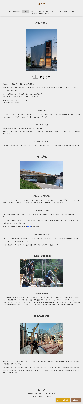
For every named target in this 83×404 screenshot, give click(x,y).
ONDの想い (25, 11)
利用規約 (48, 396)
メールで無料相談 (62, 400)
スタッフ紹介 (63, 11)
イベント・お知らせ (14, 11)
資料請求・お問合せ (37, 14)
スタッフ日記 (54, 11)
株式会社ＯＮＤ (37, 393)
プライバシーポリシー (38, 396)
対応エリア (48, 14)
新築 (32, 11)
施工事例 (45, 11)
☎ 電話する (76, 400)
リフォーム (38, 11)
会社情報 (71, 11)
